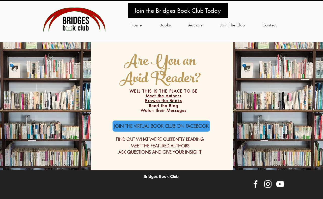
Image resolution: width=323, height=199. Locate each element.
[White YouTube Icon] (280, 184)
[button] (232, 25)
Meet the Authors (163, 96)
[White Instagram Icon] (268, 184)
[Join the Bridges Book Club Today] (178, 10)
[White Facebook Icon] (255, 184)
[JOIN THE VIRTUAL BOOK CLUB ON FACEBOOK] (161, 126)
